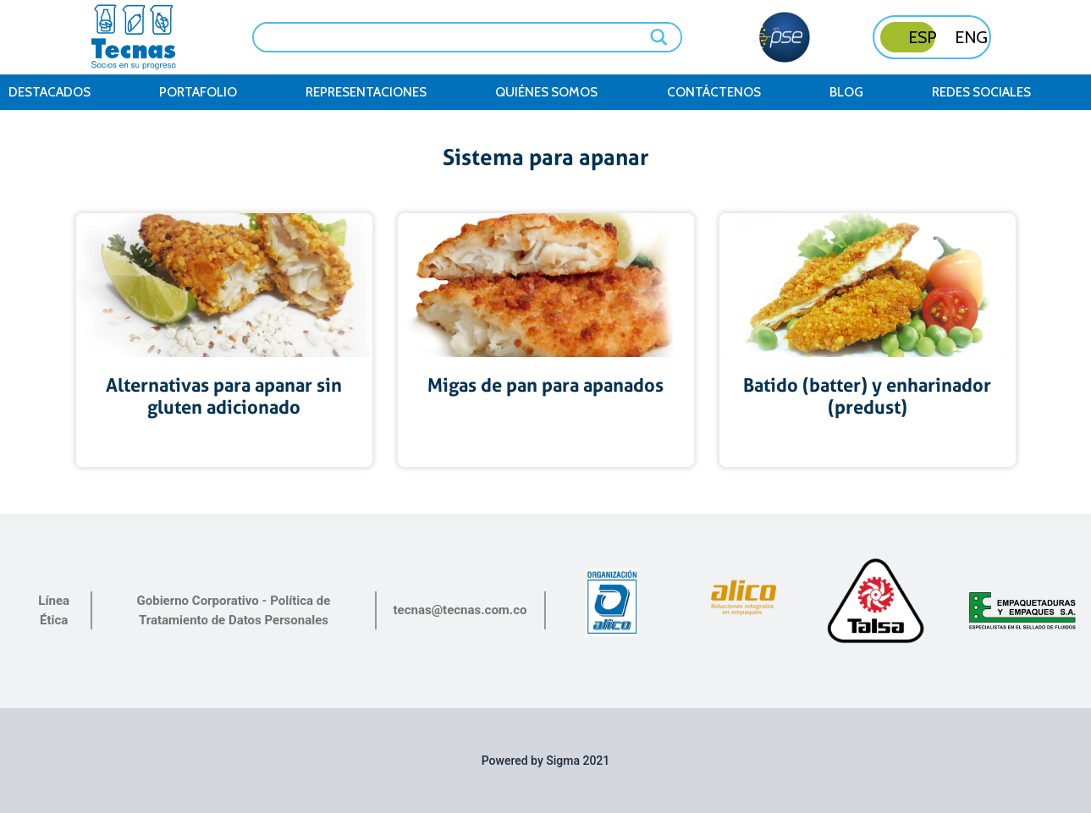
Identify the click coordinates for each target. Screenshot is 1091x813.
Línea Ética (53, 610)
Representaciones (366, 92)
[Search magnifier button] (660, 37)
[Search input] (455, 35)
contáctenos (714, 92)
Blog (846, 92)
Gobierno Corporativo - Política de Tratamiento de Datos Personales (234, 610)
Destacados (49, 92)
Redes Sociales (981, 92)
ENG (971, 37)
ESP (922, 37)
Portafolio (198, 92)
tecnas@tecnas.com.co (460, 610)
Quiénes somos (546, 92)
